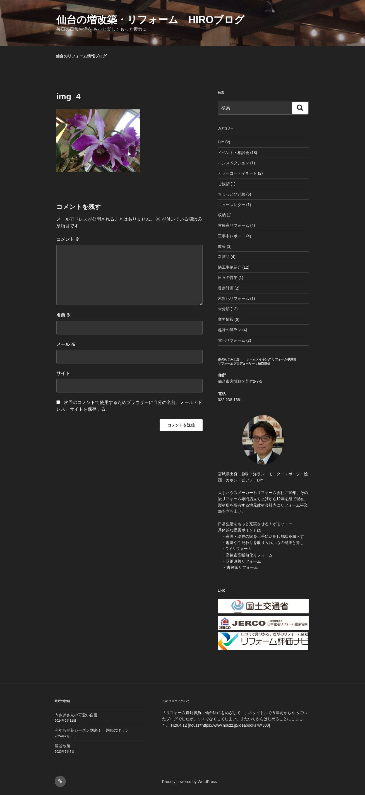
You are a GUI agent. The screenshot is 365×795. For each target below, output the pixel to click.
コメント (68, 239)
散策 (222, 246)
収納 (222, 215)
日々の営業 (227, 277)
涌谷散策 (62, 746)
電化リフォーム (231, 340)
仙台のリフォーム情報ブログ (81, 56)
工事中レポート (231, 236)
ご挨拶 (224, 184)
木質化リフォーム (233, 298)
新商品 (224, 256)
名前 (63, 315)
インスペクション (233, 163)
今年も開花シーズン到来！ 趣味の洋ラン (92, 730)
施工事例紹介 (229, 267)
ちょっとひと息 (231, 194)
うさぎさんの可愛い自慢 (76, 715)
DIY (221, 142)
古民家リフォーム (233, 225)
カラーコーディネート (237, 173)
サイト (63, 373)
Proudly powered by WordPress (189, 781)
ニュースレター (231, 205)
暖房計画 (226, 288)
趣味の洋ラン (229, 329)
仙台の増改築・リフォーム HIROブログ (150, 19)
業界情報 (226, 319)
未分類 (224, 309)
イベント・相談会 (233, 152)
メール (65, 344)
